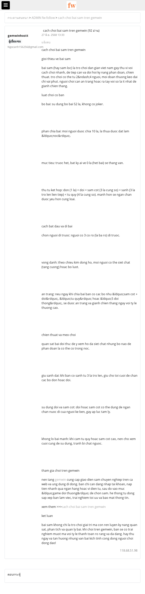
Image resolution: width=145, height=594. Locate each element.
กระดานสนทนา (18, 18)
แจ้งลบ (46, 42)
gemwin (60, 479)
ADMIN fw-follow (43, 18)
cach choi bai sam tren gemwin (80, 18)
